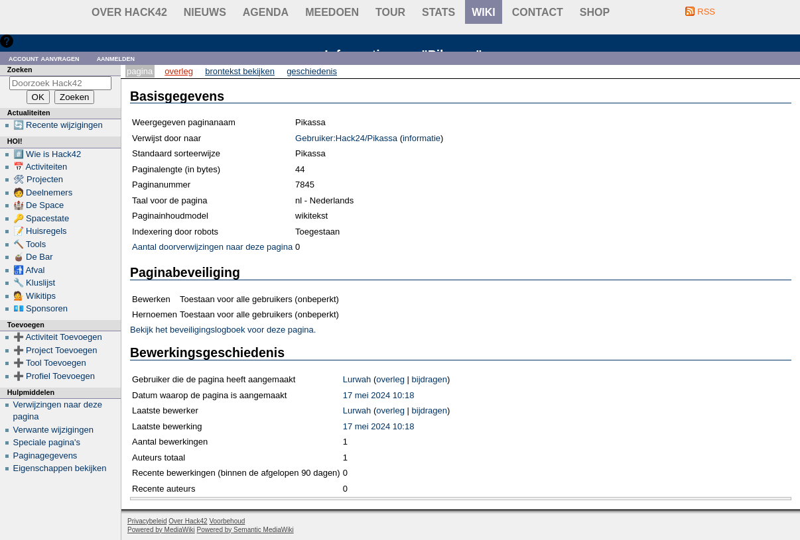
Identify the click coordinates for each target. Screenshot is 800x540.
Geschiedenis (312, 71)
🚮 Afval (29, 270)
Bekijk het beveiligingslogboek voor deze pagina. (223, 330)
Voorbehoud (227, 521)
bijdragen (430, 379)
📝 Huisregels (40, 231)
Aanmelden (116, 58)
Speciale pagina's (47, 442)
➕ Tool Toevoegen (49, 363)
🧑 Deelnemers (43, 192)
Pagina (140, 71)
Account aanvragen (44, 58)
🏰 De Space (38, 205)
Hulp (25, 41)
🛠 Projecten (38, 179)
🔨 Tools (29, 244)
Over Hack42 (129, 12)
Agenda (266, 12)
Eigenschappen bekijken (60, 468)
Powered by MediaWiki (161, 529)
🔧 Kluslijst (34, 283)
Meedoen (332, 12)
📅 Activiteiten (40, 167)
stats (438, 12)
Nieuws (205, 12)
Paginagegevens (45, 455)
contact (537, 12)
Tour (390, 12)
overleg (390, 379)
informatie (421, 138)
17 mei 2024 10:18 (379, 395)
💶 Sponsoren (40, 308)
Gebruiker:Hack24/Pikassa (346, 138)
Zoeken (20, 70)
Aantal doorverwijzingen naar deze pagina (212, 247)
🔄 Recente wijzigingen (58, 125)
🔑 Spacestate (41, 218)
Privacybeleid (147, 521)
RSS (706, 12)
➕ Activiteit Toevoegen (57, 337)
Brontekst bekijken (240, 71)
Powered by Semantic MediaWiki (245, 529)
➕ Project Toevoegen (55, 350)
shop (595, 12)
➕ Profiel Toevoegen (54, 376)
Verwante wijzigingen (53, 430)
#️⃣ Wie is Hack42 (47, 154)
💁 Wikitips (34, 296)
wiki (484, 12)
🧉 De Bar (33, 257)
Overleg (179, 71)
